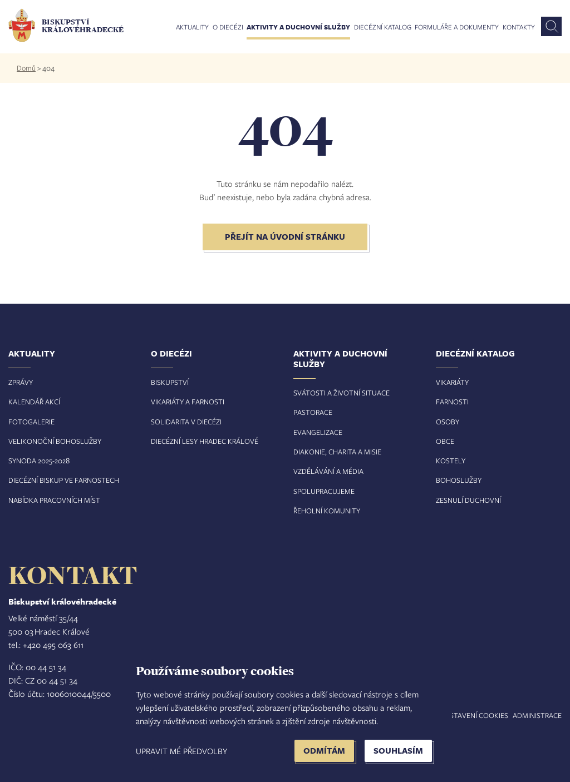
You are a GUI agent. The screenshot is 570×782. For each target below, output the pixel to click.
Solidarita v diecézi (186, 422)
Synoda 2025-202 (37, 461)
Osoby (447, 422)
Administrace (537, 715)
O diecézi (228, 27)
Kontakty (519, 27)
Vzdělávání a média (328, 471)
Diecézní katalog (382, 27)
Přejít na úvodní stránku (285, 236)
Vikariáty (452, 382)
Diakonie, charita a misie (337, 452)
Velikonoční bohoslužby (54, 441)
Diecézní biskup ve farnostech (63, 480)
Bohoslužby (458, 480)
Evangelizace (317, 432)
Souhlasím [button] (398, 750)
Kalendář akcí (34, 402)
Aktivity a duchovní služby (298, 27)
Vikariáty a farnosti (187, 402)
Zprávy (20, 382)
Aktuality (192, 27)
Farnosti (452, 402)
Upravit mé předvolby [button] (181, 750)
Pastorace (312, 412)
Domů (26, 68)
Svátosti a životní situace (341, 393)
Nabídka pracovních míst (54, 500)
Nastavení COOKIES (474, 715)
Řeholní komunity (326, 511)
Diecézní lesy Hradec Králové (204, 441)
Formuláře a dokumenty (457, 27)
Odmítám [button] (324, 750)
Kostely (450, 461)
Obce (445, 441)
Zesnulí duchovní (468, 500)
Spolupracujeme (324, 491)
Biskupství (170, 382)
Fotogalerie (31, 422)
